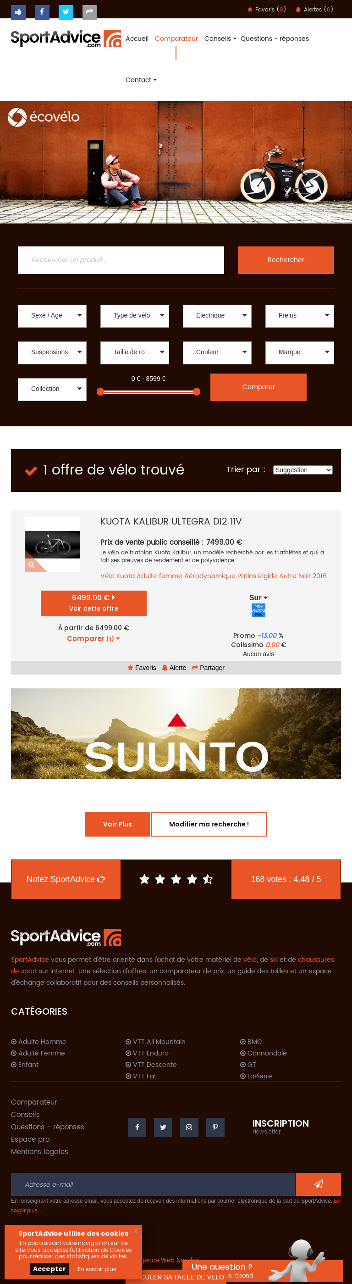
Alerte (174, 667)
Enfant (24, 1065)
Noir (304, 576)
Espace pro (30, 1139)
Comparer (258, 387)
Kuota (125, 576)
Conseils (219, 38)
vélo (250, 960)
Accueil (137, 38)
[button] (52, 316)
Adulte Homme (38, 1042)
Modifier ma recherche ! (209, 824)
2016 (320, 576)
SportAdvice (30, 960)
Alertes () (315, 10)
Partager (208, 667)
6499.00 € (93, 602)
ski (274, 960)
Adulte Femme (38, 1053)
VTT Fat (141, 1076)
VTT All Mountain (156, 1042)
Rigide (267, 576)
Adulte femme (159, 576)
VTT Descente (151, 1065)
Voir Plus (117, 824)
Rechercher (286, 260)
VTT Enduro (147, 1053)
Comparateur (176, 38)
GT (248, 1065)
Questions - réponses (275, 38)
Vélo (107, 576)
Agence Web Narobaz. (169, 1261)
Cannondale (263, 1053)
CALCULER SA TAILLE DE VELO (176, 1277)
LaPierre (256, 1076)
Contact (140, 80)
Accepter (49, 1268)
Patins (246, 576)
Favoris (141, 667)
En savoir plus (97, 1269)
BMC (251, 1042)
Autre (288, 576)
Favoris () (267, 10)
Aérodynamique (210, 576)
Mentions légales (39, 1152)
